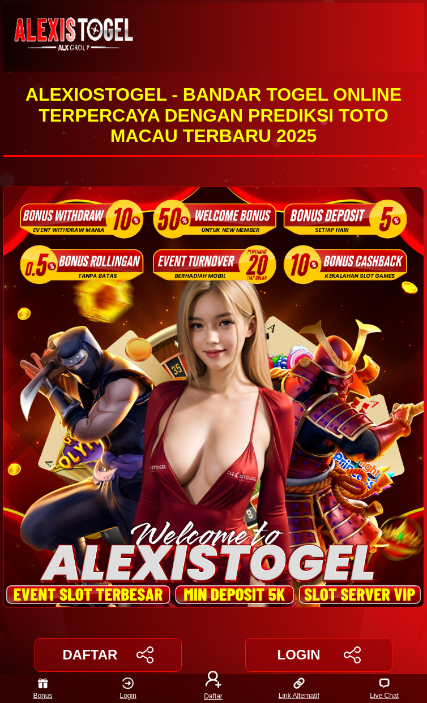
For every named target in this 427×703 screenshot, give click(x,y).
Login (128, 688)
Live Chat (384, 688)
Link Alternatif (299, 688)
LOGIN (318, 654)
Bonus (42, 688)
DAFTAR (108, 654)
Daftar (213, 688)
